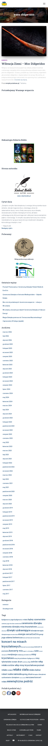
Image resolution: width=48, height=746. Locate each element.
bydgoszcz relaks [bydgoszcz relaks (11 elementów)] (21, 620)
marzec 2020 (7, 499)
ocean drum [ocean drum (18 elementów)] (17, 661)
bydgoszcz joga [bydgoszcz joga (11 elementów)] (8, 620)
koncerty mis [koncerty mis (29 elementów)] (16, 650)
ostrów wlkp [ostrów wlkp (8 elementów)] (26, 662)
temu (23, 83)
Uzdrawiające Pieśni (26, 730)
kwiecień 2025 (7, 364)
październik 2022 (8, 467)
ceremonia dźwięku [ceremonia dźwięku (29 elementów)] (32, 623)
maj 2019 (6, 528)
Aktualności (12, 714)
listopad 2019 (7, 512)
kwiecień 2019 (7, 532)
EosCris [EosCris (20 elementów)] (35, 634)
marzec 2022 (7, 475)
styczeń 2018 (7, 569)
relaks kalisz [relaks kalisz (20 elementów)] (35, 670)
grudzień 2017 (8, 573)
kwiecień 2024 (7, 401)
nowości (4, 60)
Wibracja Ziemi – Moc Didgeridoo (23, 63)
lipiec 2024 (6, 389)
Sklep (8, 740)
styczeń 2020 (7, 504)
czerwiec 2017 (8, 589)
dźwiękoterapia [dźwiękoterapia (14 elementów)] (37, 631)
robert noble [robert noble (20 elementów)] (7, 674)
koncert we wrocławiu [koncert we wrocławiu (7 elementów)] (27, 647)
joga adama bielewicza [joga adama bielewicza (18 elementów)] (12, 637)
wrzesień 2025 (8, 352)
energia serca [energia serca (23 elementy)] (24, 634)
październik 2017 (8, 581)
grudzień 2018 (8, 540)
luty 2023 (6, 454)
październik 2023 (8, 426)
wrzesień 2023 (8, 430)
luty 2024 (6, 410)
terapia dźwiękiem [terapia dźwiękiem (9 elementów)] (39, 674)
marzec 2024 (7, 405)
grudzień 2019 (8, 508)
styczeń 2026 (7, 340)
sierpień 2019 (7, 524)
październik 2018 (8, 545)
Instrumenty (20, 735)
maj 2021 (6, 487)
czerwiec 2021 (8, 483)
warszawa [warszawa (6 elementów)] (22, 677)
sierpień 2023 (7, 434)
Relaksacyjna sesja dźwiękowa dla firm (20, 725)
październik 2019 (8, 516)
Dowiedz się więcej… (21, 80)
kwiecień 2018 (7, 565)
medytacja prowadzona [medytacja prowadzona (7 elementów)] (24, 655)
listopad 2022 (7, 463)
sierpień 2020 (7, 495)
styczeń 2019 (7, 536)
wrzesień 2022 (8, 471)
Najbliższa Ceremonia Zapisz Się (29, 740)
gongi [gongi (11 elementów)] (41, 634)
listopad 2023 (7, 422)
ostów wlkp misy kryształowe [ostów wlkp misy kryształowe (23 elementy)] (22, 665)
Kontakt (38, 735)
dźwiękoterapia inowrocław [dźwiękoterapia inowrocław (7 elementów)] (10, 634)
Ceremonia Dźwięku (10, 719)
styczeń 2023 (7, 459)
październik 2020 (8, 491)
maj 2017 (6, 594)
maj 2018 (6, 561)
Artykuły (10, 735)
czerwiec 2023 (8, 438)
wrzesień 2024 (8, 381)
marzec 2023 (7, 450)
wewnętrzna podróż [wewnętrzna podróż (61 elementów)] (20, 681)
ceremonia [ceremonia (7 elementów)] (18, 623)
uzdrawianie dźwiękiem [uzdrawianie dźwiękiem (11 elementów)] (10, 677)
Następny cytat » (7, 228)
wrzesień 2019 (8, 520)
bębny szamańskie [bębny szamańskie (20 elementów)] (36, 619)
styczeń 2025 (7, 369)
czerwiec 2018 (8, 557)
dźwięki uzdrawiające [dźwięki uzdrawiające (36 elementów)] (18, 630)
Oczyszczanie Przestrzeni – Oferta (32, 719)
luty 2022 (6, 479)
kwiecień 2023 (7, 446)
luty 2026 (6, 336)
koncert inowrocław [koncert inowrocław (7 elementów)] (34, 638)
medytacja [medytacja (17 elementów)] (12, 654)
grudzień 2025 (8, 344)
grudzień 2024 (8, 373)
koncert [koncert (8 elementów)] (25, 638)
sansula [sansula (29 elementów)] (17, 674)
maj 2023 (6, 442)
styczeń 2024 (7, 414)
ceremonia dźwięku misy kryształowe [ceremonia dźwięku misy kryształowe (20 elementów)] (19, 627)
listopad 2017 (7, 577)
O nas (30, 735)
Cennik (39, 725)
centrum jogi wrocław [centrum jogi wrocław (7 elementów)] (8, 623)
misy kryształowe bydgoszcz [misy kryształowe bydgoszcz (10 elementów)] (24, 658)
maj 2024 (6, 397)
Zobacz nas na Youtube (13, 740)
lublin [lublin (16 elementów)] (36, 651)
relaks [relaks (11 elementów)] (10, 670)
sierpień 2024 (7, 385)
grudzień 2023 (8, 418)
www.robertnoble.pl (24, 196)
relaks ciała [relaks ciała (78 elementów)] (21, 669)
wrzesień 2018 (8, 549)
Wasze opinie (11, 730)
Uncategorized (8, 609)
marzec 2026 (7, 332)
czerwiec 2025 (8, 360)
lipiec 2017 (6, 585)
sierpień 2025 (7, 356)
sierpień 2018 (7, 553)
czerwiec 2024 (8, 393)
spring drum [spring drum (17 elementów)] (27, 674)
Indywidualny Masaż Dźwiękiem (30, 714)
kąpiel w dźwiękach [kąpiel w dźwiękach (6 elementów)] (28, 651)
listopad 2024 (7, 377)
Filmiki (39, 730)
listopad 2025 (7, 348)
